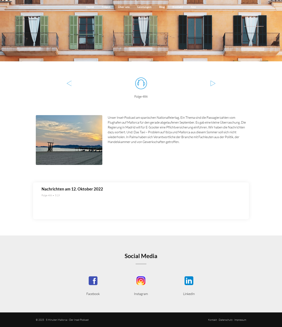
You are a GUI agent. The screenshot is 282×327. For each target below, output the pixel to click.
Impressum (240, 319)
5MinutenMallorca (93, 285)
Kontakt (177, 6)
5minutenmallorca (141, 285)
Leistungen (144, 6)
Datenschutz (226, 319)
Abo (193, 6)
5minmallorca (189, 285)
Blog (162, 6)
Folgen (106, 6)
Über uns (124, 6)
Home (90, 6)
